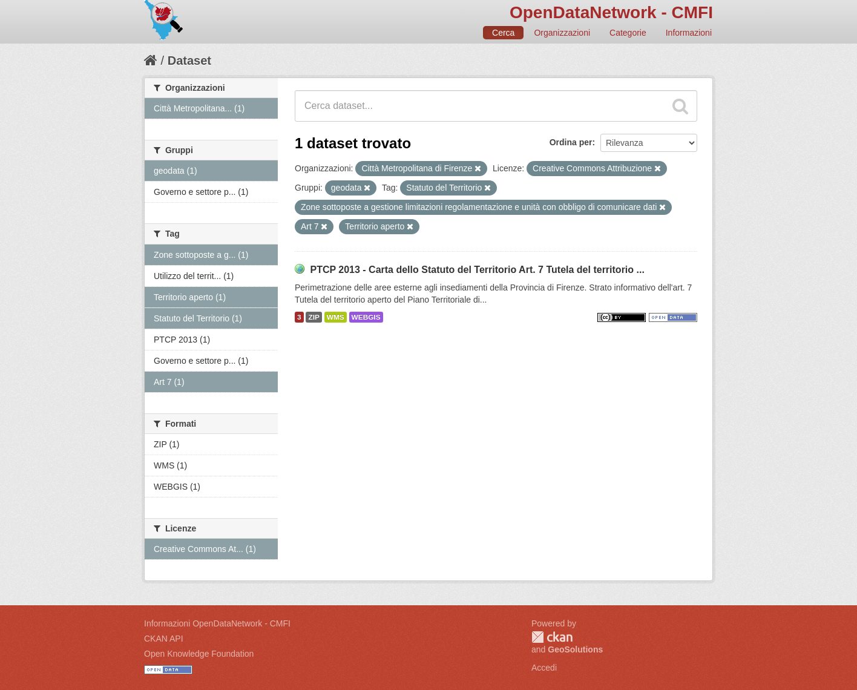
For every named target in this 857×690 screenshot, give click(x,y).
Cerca (503, 33)
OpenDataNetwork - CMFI (611, 12)
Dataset (189, 60)
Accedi (544, 667)
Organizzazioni (562, 33)
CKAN (552, 637)
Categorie (627, 33)
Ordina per (571, 142)
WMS (335, 317)
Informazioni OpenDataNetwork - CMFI (217, 623)
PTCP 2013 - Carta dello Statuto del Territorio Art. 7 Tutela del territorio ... (477, 269)
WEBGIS (366, 317)
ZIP (313, 317)
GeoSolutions (575, 649)
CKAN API (163, 638)
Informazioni (689, 33)
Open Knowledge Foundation (199, 654)
